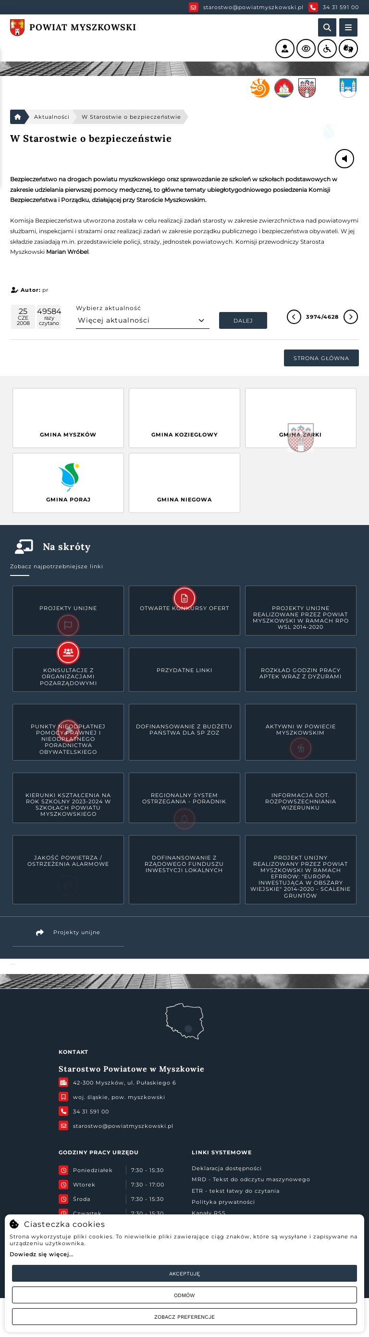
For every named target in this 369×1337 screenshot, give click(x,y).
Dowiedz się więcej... (42, 1254)
